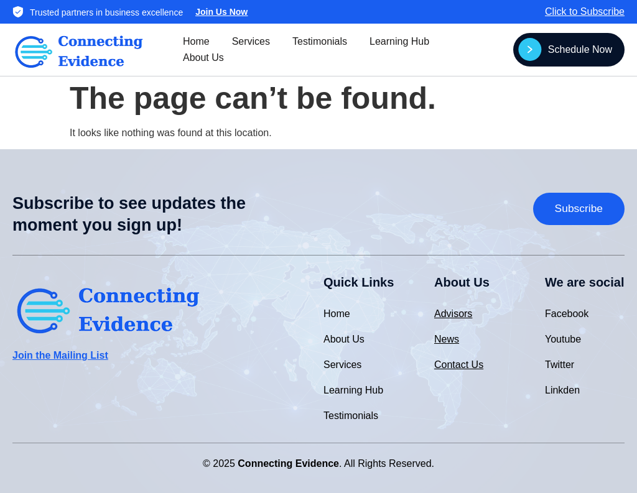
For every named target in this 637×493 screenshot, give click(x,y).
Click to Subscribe (585, 11)
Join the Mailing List (60, 355)
